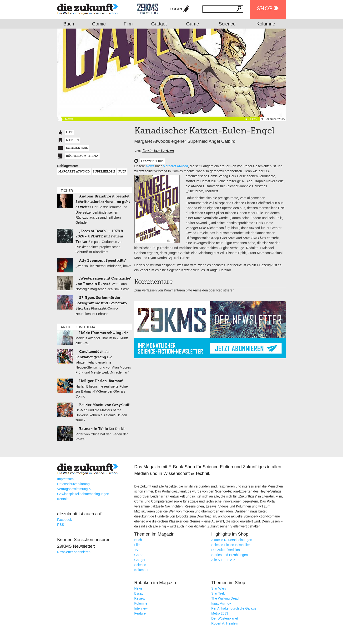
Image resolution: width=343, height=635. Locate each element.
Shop (264, 8)
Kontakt (62, 499)
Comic (99, 23)
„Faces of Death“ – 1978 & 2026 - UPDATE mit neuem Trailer (99, 236)
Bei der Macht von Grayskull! (104, 405)
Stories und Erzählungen (229, 555)
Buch (68, 23)
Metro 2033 (219, 613)
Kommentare (77, 148)
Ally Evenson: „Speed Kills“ (102, 260)
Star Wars (218, 588)
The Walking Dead (225, 598)
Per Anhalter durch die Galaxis (233, 608)
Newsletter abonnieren (74, 552)
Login (176, 9)
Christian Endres (158, 151)
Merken (72, 140)
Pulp (122, 171)
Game (192, 23)
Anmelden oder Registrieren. (214, 290)
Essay (138, 593)
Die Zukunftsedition (225, 550)
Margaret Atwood (175, 166)
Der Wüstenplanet (224, 618)
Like (69, 132)
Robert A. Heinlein (224, 623)
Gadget (159, 23)
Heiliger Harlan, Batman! (101, 381)
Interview (141, 608)
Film (128, 23)
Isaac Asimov (221, 603)
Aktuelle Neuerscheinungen (231, 540)
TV (136, 550)
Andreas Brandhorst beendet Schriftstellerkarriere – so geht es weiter (103, 202)
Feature (140, 613)
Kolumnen (141, 570)
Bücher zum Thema (82, 156)
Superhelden (104, 171)
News (150, 166)
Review (139, 598)
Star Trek (218, 593)
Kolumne (266, 23)
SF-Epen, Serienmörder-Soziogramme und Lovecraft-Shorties (101, 303)
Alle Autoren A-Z (223, 560)
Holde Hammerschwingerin (104, 333)
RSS (60, 525)
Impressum (65, 479)
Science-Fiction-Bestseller (230, 545)
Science (227, 23)
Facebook (64, 520)
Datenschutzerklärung (73, 484)
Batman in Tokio (93, 429)
